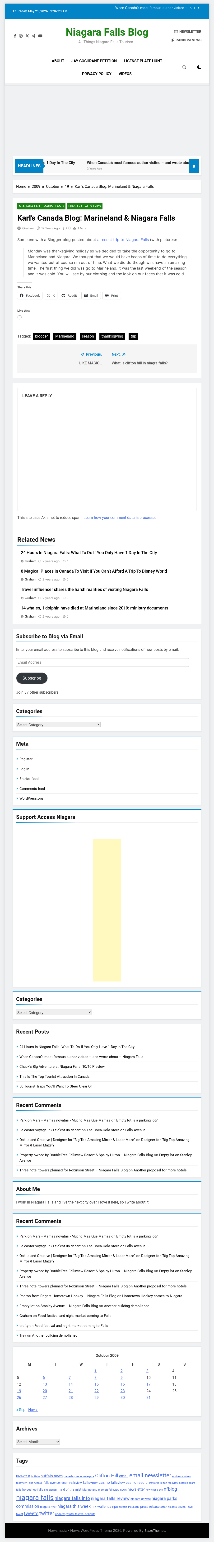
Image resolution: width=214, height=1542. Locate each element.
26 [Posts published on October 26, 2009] (19, 1397)
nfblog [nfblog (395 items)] (170, 1489)
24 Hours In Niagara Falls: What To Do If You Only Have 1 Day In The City (89, 552)
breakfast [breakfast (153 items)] (23, 1476)
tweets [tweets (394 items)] (31, 1513)
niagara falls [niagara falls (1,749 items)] (35, 1498)
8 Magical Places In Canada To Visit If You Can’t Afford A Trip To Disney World (94, 571)
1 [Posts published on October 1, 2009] (95, 1371)
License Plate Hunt (143, 61)
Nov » (33, 1409)
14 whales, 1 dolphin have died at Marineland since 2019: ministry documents (94, 608)
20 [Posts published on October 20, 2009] (45, 1391)
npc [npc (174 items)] (115, 1507)
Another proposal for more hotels (160, 1170)
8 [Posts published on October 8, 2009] (95, 1377)
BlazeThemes (154, 1531)
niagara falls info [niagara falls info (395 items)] (72, 1498)
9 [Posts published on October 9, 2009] (122, 1377)
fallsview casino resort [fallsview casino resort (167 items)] (129, 1483)
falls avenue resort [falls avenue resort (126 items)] (55, 1483)
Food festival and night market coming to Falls (75, 1316)
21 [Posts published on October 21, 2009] (71, 1391)
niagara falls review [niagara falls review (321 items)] (110, 1498)
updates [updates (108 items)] (60, 1514)
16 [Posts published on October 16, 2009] (123, 1384)
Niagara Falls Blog (107, 32)
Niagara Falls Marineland (41, 206)
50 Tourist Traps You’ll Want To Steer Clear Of (55, 1086)
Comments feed (32, 789)
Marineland (64, 336)
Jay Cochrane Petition (94, 61)
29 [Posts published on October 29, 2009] (96, 1397)
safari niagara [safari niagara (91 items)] (168, 1507)
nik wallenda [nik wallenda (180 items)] (101, 1507)
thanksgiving (112, 336)
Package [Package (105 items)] (133, 1507)
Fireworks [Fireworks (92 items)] (153, 1483)
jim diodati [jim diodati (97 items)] (50, 1490)
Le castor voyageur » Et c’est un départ (50, 1130)
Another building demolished (126, 1306)
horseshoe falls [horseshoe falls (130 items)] (32, 1490)
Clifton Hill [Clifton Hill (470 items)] (106, 1476)
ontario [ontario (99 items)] (123, 1507)
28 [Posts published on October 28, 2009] (71, 1397)
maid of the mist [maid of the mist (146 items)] (69, 1490)
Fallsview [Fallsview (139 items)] (75, 1483)
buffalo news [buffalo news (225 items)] (52, 1476)
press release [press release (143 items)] (149, 1507)
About (58, 61)
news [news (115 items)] (123, 1490)
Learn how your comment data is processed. (121, 517)
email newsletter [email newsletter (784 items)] (150, 1475)
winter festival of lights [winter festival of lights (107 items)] (80, 1514)
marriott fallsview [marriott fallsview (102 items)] (108, 1490)
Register (26, 759)
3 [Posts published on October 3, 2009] (147, 1371)
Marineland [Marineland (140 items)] (89, 1490)
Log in (24, 769)
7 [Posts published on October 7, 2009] (70, 1377)
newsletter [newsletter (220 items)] (136, 1489)
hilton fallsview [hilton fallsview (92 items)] (169, 1483)
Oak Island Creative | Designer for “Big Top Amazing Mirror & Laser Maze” (77, 1140)
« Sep (20, 1409)
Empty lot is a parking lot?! (137, 1120)
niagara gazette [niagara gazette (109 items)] (140, 1499)
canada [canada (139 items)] (69, 1476)
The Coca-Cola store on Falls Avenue (116, 1130)
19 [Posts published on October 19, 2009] (19, 1391)
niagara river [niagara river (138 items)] (48, 1507)
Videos (125, 74)
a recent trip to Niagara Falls (123, 239)
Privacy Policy (97, 74)
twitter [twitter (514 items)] (46, 1513)
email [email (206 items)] (123, 1476)
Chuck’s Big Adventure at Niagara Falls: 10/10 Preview (62, 1067)
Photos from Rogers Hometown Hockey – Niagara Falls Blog (67, 1296)
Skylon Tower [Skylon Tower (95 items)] (185, 1507)
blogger (41, 336)
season (88, 336)
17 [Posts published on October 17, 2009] (148, 1384)
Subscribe (32, 678)
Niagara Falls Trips (84, 206)
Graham (28, 228)
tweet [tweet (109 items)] (19, 1514)
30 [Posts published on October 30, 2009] (123, 1397)
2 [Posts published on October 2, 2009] (122, 1371)
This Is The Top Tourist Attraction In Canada (54, 1076)
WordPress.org (31, 799)
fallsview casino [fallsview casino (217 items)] (96, 1482)
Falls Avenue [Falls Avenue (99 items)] (35, 1483)
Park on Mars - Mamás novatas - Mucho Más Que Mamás (64, 1120)
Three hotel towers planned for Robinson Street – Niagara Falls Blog (73, 1170)
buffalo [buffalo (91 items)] (35, 1476)
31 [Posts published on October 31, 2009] (148, 1397)
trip (133, 336)
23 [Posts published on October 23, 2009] (123, 1391)
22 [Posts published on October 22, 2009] (96, 1391)
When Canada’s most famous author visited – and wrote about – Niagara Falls (151, 8)
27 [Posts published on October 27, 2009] (45, 1397)
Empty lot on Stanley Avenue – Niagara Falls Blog (58, 1306)
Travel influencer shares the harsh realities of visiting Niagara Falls (84, 589)
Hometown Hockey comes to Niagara (152, 1296)
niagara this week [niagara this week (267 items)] (74, 1506)
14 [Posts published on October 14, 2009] (71, 1384)
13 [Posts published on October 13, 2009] (45, 1384)
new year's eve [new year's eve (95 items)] (154, 1490)
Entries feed (28, 779)
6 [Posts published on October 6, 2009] (44, 1377)
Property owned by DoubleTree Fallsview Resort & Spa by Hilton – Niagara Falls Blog (86, 1155)
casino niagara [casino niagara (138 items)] (84, 1476)
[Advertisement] (107, 120)
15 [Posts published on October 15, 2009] (96, 1384)
